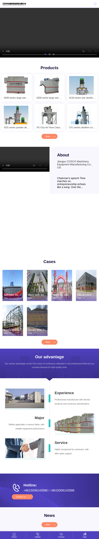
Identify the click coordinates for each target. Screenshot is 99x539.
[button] (45, 54)
